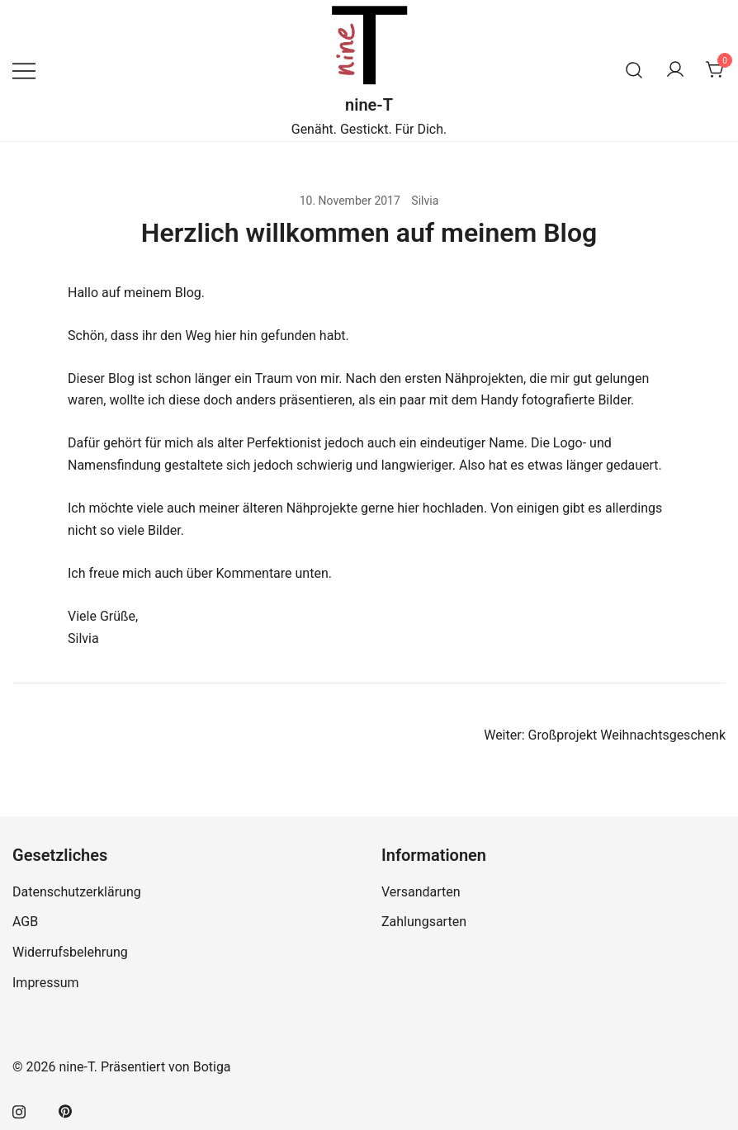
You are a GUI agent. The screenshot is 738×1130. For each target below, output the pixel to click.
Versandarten (421, 892)
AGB (25, 921)
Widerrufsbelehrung (70, 952)
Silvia (424, 200)
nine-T (369, 105)
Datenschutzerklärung (76, 892)
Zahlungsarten (423, 921)
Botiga (212, 1067)
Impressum (45, 983)
